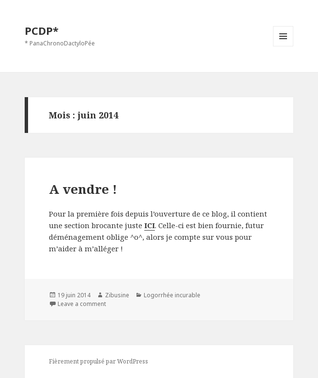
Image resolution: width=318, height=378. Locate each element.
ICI (149, 225)
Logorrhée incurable (172, 295)
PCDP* (42, 30)
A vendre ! (83, 189)
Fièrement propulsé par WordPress (98, 361)
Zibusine (117, 295)
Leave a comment (82, 304)
